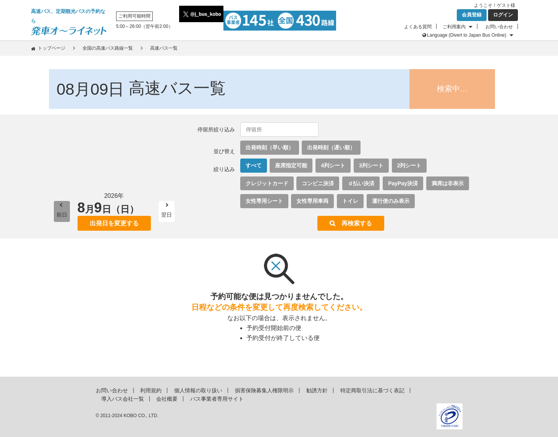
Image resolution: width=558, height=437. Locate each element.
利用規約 (151, 390)
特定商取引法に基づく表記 (372, 390)
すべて (254, 165)
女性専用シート (264, 201)
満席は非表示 (448, 183)
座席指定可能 (291, 165)
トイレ (350, 201)
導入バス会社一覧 (122, 399)
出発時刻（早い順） (270, 147)
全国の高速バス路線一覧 (107, 48)
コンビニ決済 (318, 183)
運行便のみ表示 (390, 201)
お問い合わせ (499, 26)
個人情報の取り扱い (198, 390)
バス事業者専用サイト (217, 399)
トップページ (51, 48)
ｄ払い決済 (361, 183)
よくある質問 (418, 26)
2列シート (409, 165)
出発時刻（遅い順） (331, 147)
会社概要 (167, 399)
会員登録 (472, 15)
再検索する (356, 223)
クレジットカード (267, 183)
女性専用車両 (312, 201)
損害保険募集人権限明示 (264, 390)
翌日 (166, 215)
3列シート (371, 165)
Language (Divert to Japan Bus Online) (466, 35)
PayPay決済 (403, 183)
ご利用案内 (454, 26)
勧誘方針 (317, 390)
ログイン (503, 15)
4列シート (333, 165)
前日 (62, 215)
